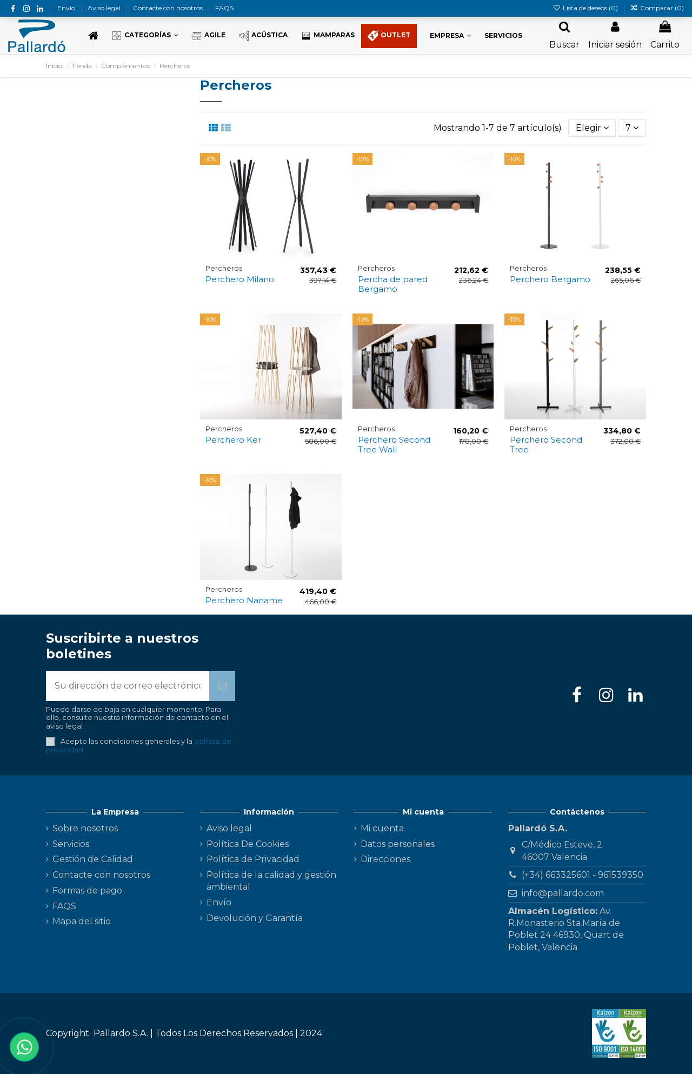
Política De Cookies (248, 844)
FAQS (224, 8)
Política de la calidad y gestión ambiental (271, 881)
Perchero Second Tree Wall (394, 445)
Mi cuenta (382, 828)
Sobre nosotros (85, 828)
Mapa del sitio (81, 921)
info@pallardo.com (563, 893)
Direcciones (385, 859)
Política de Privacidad (253, 859)
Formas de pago (87, 890)
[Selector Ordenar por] (592, 128)
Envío (67, 8)
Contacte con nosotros (168, 8)
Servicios (70, 844)
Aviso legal (105, 8)
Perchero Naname (244, 600)
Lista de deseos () (586, 8)
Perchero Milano (239, 279)
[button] (145, 36)
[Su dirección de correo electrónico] (127, 686)
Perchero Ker (233, 440)
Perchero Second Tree (546, 445)
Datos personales (398, 844)
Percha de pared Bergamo (393, 284)
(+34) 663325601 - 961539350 (582, 875)
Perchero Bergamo (550, 279)
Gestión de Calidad (92, 859)
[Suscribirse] (222, 686)
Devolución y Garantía (255, 918)
